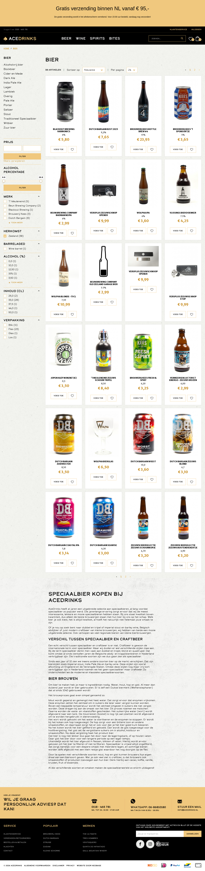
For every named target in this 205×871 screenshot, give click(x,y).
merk (8, 197)
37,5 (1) (13, 304)
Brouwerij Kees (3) (19, 214)
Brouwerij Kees (51, 834)
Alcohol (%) (14, 256)
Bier (7, 58)
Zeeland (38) (16, 236)
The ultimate (90, 834)
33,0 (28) (14, 300)
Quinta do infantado (94, 847)
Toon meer (16, 222)
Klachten (9, 847)
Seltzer (8, 109)
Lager (7, 87)
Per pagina (117, 70)
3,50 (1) (13, 277)
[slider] (3, 181)
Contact (8, 851)
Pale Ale (9, 100)
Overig (8, 96)
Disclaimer (58, 865)
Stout (7, 114)
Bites (114, 38)
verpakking (14, 320)
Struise (47, 842)
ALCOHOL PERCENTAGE (14, 170)
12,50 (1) (13, 269)
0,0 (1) (12, 261)
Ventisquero (89, 842)
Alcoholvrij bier (13, 64)
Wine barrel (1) (17, 248)
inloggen (196, 29)
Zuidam (46, 847)
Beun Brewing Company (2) (25, 205)
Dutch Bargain (51, 838)
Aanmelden (192, 834)
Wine (81, 38)
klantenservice (178, 29)
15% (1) (13, 273)
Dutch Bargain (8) (19, 218)
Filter (22, 156)
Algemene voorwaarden (37, 865)
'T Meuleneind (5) (19, 201)
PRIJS (8, 142)
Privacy (70, 865)
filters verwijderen (14, 160)
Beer (66, 38)
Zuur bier (10, 127)
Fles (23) (14, 329)
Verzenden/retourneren (17, 838)
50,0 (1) (13, 312)
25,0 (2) (13, 295)
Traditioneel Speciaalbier (20, 118)
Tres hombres (90, 838)
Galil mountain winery (95, 851)
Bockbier (9, 69)
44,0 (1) (13, 308)
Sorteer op (73, 70)
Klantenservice (12, 834)
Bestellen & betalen (15, 842)
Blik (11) (13, 325)
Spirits (97, 38)
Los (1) (12, 337)
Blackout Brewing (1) (21, 209)
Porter (8, 105)
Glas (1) (13, 333)
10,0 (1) (13, 265)
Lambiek (9, 91)
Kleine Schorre (51, 851)
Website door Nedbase (89, 865)
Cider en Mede (13, 73)
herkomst (12, 231)
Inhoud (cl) (14, 291)
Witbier (8, 123)
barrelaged (14, 244)
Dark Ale (9, 78)
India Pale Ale (12, 82)
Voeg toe (58, 149)
